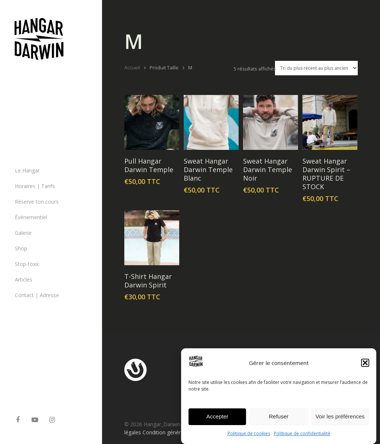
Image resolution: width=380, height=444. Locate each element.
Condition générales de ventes (178, 432)
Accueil (132, 67)
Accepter (217, 420)
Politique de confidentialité (302, 437)
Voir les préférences (340, 420)
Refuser (279, 420)
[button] (365, 366)
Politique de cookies (248, 437)
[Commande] (316, 68)
